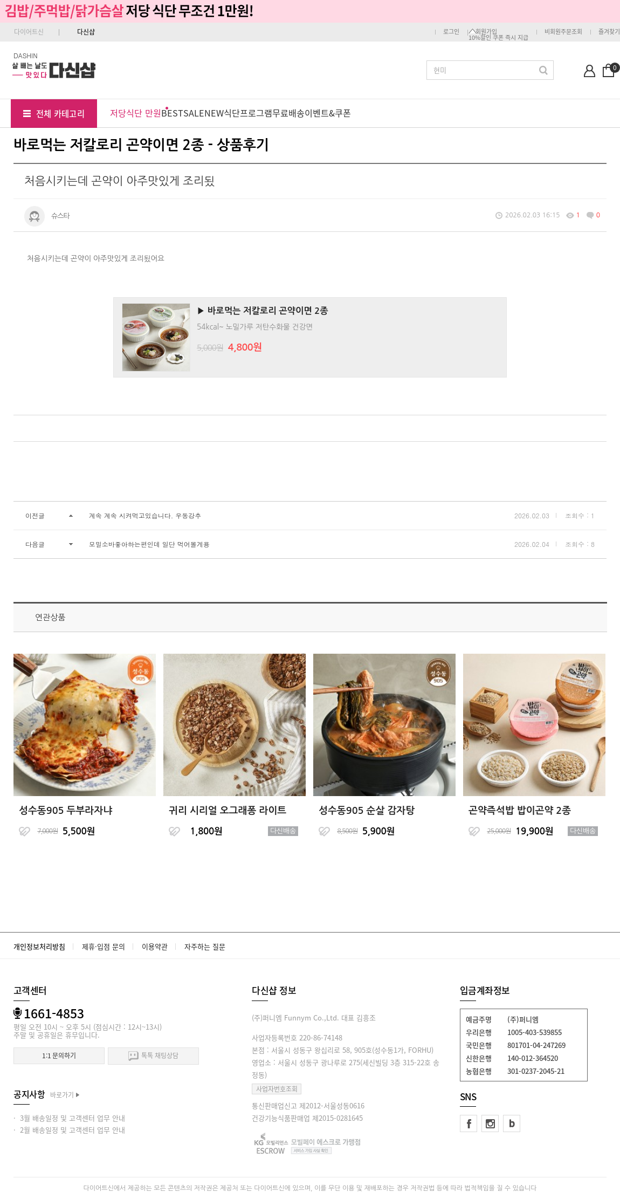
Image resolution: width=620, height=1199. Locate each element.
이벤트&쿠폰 (328, 112)
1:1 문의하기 (59, 1055)
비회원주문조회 (563, 32)
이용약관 (155, 946)
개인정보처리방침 (39, 946)
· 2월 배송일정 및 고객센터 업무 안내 (69, 1130)
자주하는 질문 (204, 946)
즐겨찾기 (609, 32)
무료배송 (288, 112)
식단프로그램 (248, 112)
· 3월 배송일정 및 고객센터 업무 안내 (69, 1118)
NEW (214, 112)
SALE (193, 112)
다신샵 (86, 32)
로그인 (451, 32)
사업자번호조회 (277, 1089)
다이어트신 (29, 32)
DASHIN (25, 55)
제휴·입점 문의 (103, 946)
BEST (172, 112)
